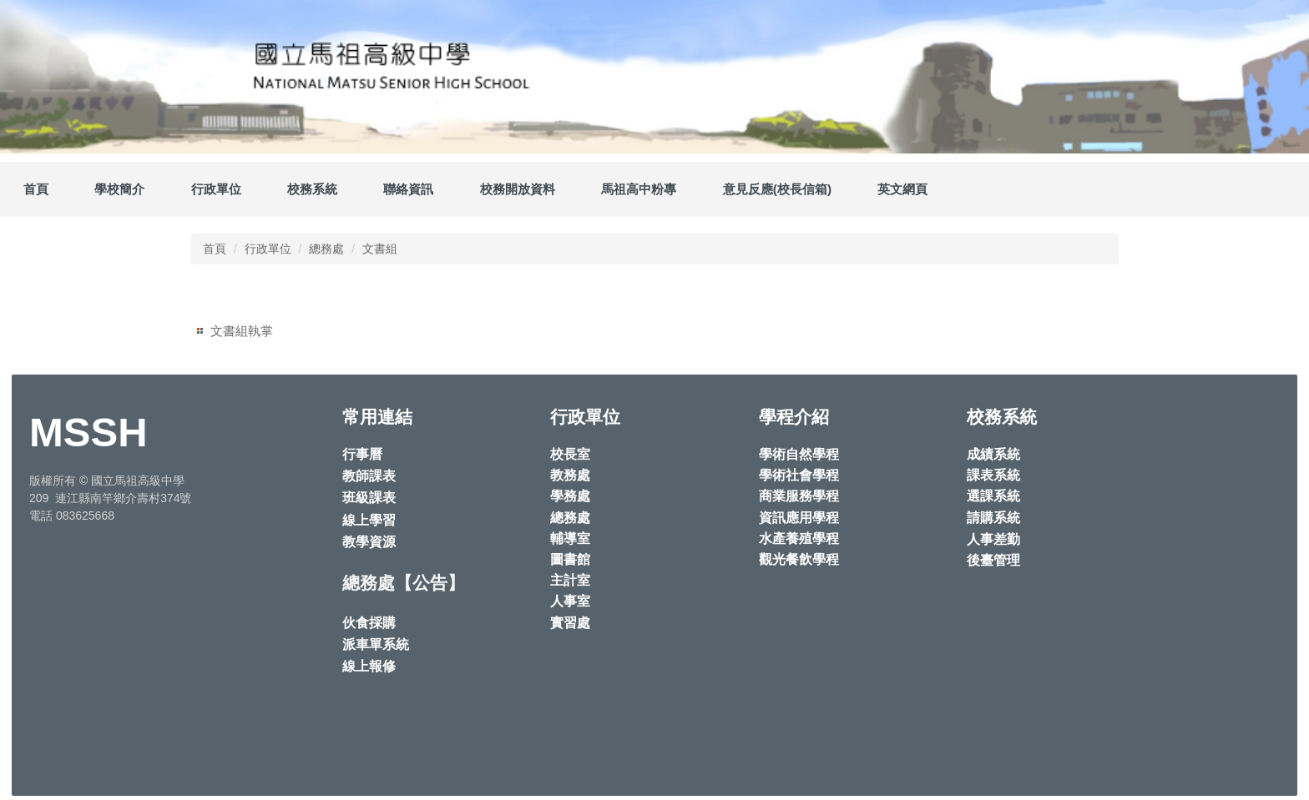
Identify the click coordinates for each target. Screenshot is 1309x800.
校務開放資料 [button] (517, 189)
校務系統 (312, 189)
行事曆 (362, 454)
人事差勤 (993, 539)
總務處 (326, 248)
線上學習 (369, 520)
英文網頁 (902, 189)
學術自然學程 (799, 454)
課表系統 (993, 475)
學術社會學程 (799, 475)
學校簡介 (119, 189)
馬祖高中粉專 (638, 189)
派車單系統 (375, 644)
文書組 (379, 248)
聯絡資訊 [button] (408, 189)
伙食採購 (369, 623)
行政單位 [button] (216, 189)
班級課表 (369, 498)
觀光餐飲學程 (799, 559)
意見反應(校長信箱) (777, 189)
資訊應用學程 (799, 518)
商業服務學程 (799, 496)
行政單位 (268, 248)
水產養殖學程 (799, 538)
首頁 (35, 189)
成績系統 (993, 454)
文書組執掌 (241, 331)
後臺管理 (993, 560)
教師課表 (369, 476)
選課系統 (993, 496)
